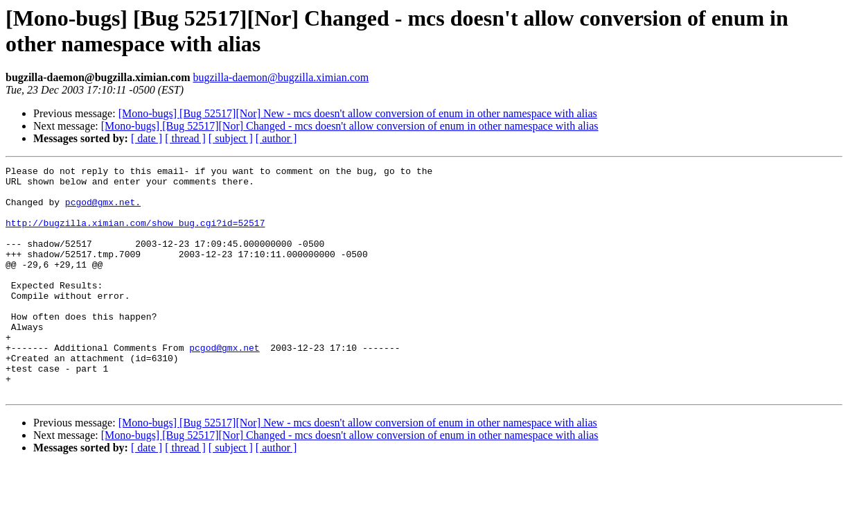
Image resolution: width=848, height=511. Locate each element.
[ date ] (146, 138)
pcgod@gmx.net (224, 385)
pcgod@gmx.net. (103, 210)
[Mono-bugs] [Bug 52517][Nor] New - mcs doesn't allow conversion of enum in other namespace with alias (357, 113)
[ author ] (276, 138)
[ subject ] (231, 138)
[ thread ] (185, 138)
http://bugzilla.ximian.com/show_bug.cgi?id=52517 (135, 235)
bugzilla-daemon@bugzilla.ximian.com (281, 77)
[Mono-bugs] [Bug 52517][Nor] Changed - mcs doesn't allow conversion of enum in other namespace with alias (350, 126)
